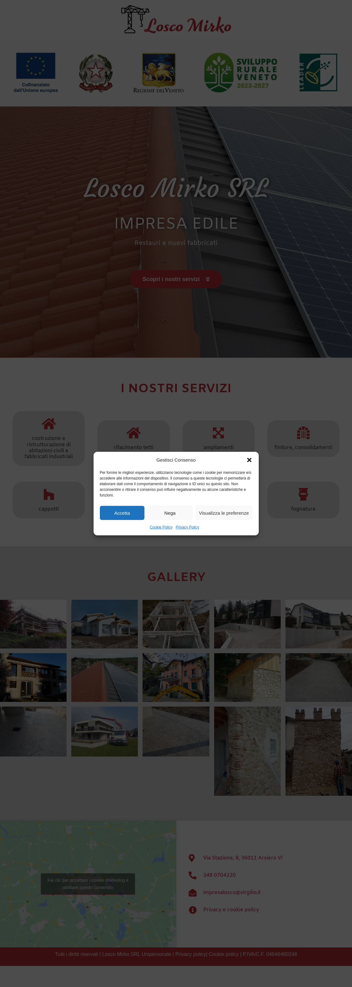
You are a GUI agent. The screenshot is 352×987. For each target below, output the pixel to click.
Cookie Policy (161, 527)
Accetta (122, 512)
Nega (170, 512)
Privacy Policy (187, 527)
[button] (249, 460)
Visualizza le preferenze (224, 512)
